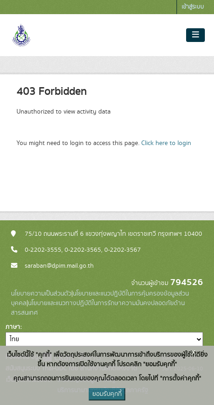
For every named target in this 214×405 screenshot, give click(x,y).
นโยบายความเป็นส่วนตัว (41, 293)
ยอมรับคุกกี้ (107, 394)
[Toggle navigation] (195, 35)
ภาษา (12, 327)
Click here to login (166, 143)
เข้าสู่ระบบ (193, 7)
